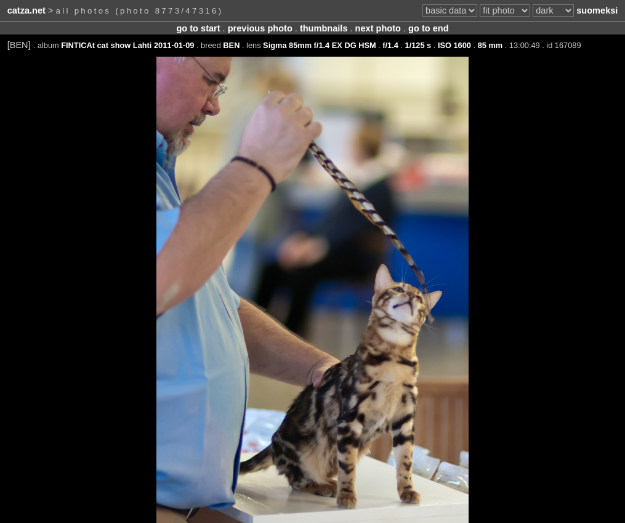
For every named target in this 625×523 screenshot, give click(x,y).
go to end (428, 28)
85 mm (490, 45)
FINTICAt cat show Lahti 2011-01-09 (127, 45)
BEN (231, 45)
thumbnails (324, 28)
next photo (378, 28)
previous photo (260, 28)
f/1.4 (390, 45)
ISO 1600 (454, 45)
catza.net (26, 10)
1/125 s (418, 45)
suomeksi (597, 10)
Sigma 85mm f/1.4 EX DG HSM (319, 45)
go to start (198, 28)
